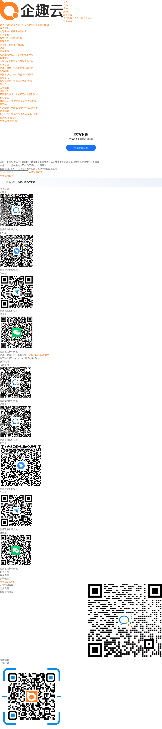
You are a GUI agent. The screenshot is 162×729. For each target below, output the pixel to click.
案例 (65, 11)
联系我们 (81, 113)
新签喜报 (81, 17)
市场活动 (81, 66)
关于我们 (4, 87)
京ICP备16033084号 (39, 355)
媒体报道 (81, 60)
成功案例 (81, 36)
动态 (2, 48)
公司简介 (81, 93)
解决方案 (81, 43)
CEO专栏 (81, 73)
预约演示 (13, 121)
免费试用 (4, 121)
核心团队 (81, 99)
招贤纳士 (81, 106)
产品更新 (81, 53)
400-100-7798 (26, 182)
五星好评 (81, 23)
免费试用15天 (36, 172)
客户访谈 (81, 30)
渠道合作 (4, 84)
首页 (65, 1)
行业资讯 (81, 80)
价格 (65, 8)
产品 (65, 5)
